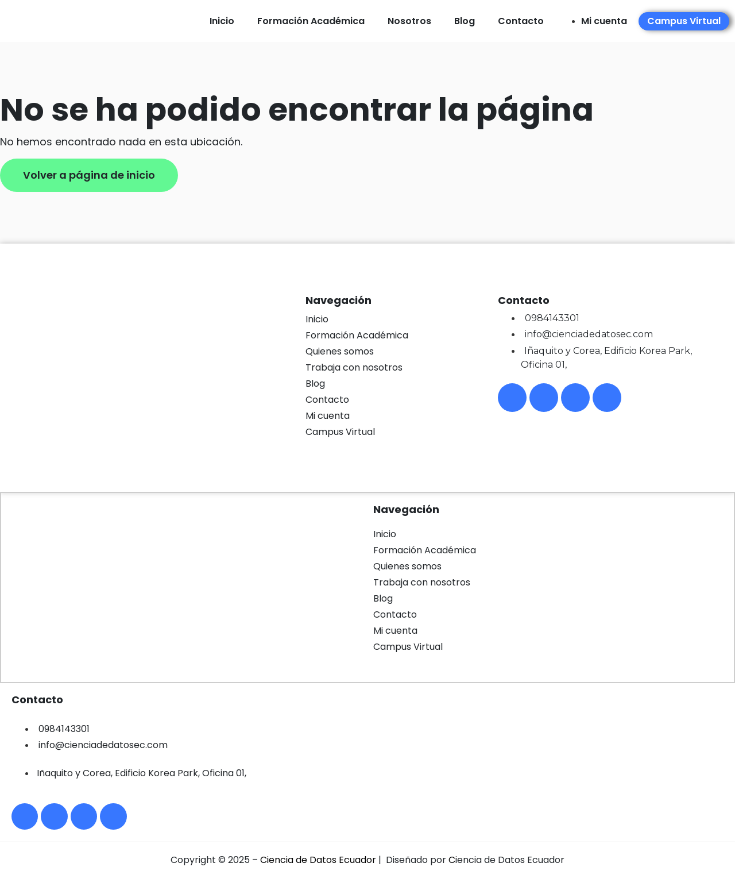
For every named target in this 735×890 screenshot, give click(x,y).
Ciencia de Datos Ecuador (318, 862)
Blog (464, 21)
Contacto (521, 21)
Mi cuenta (327, 415)
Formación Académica (311, 21)
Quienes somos (339, 351)
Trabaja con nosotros (354, 367)
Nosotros (409, 21)
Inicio (222, 21)
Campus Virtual (340, 431)
